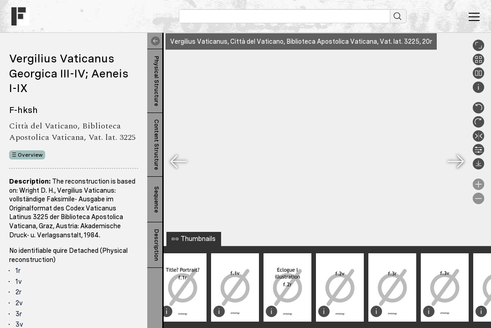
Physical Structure (156, 81)
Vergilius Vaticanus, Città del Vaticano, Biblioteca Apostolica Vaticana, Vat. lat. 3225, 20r (301, 41)
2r (18, 292)
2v (19, 303)
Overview (30, 155)
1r (18, 270)
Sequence (156, 199)
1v (19, 281)
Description (156, 245)
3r (19, 314)
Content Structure (156, 144)
